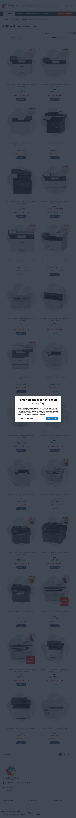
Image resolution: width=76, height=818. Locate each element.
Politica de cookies (40, 414)
